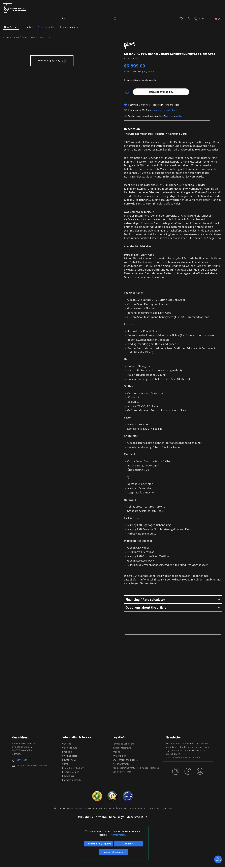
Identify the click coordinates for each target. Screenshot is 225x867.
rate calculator (170, 110)
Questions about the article (172, 607)
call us (179, 115)
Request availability (161, 91)
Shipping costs (69, 789)
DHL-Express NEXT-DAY (73, 801)
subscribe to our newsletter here (183, 791)
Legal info (120, 771)
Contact (66, 797)
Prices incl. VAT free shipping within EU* (140, 71)
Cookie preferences (122, 805)
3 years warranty (121, 797)
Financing (67, 785)
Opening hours (69, 781)
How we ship (68, 809)
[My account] (188, 18)
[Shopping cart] (199, 18)
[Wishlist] (181, 18)
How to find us (69, 793)
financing (156, 110)
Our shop (66, 777)
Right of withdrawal (122, 781)
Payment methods (71, 813)
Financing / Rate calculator (172, 599)
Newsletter (174, 771)
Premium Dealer (70, 805)
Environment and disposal (125, 793)
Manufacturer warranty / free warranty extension (137, 801)
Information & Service (77, 771)
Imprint (116, 785)
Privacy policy (119, 789)
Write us (169, 115)
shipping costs (81, 842)
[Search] (86, 18)
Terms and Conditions (123, 777)
